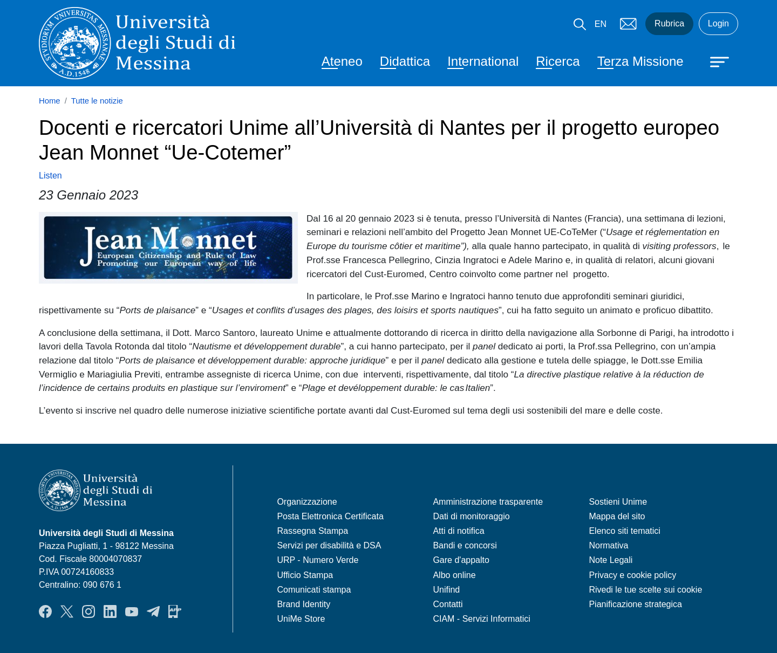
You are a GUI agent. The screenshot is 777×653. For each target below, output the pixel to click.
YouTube (131, 611)
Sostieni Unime (618, 501)
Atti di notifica (458, 530)
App (174, 611)
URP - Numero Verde (317, 560)
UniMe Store (301, 618)
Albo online (454, 575)
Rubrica (669, 23)
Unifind (446, 589)
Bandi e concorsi (464, 545)
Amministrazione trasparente (488, 501)
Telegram (153, 611)
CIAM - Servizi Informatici (481, 618)
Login (718, 23)
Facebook (45, 611)
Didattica (405, 61)
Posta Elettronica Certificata (330, 516)
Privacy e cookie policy (632, 575)
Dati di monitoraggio (471, 516)
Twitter (66, 611)
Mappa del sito (617, 516)
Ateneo (342, 61)
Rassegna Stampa (312, 530)
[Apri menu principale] (714, 61)
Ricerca (558, 61)
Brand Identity (303, 604)
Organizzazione (307, 501)
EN (600, 24)
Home (49, 101)
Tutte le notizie (97, 101)
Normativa (608, 545)
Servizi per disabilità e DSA (329, 545)
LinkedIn (110, 611)
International (483, 61)
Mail (628, 23)
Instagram (88, 611)
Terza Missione (640, 61)
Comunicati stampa (314, 589)
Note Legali (610, 560)
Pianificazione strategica (635, 604)
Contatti (447, 604)
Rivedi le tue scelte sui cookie (645, 589)
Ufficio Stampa (305, 575)
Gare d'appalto (461, 560)
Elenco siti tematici (624, 530)
